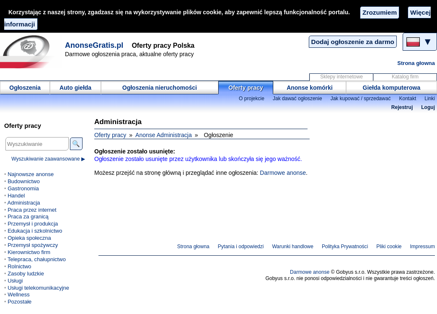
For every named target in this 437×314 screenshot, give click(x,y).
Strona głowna (416, 63)
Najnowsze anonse (31, 174)
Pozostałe (19, 301)
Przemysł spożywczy (33, 245)
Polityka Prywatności (345, 246)
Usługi (15, 281)
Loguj (428, 107)
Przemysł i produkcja (33, 224)
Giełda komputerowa (392, 87)
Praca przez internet (32, 210)
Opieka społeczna (29, 238)
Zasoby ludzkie (26, 273)
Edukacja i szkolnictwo (35, 231)
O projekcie (251, 98)
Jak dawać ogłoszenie (297, 98)
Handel (16, 195)
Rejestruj (402, 107)
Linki (429, 98)
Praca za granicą (28, 216)
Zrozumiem (379, 12)
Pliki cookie (388, 246)
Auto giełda (75, 87)
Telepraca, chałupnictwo (37, 259)
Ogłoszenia (25, 87)
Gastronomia (23, 188)
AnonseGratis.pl (94, 45)
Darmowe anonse (283, 172)
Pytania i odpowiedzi (241, 246)
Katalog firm (405, 77)
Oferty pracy (245, 87)
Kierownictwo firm (29, 252)
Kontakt (407, 98)
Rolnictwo (19, 266)
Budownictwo (24, 181)
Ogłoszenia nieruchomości (159, 87)
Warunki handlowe (292, 246)
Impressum (422, 246)
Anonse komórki (310, 87)
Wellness (19, 294)
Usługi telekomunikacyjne (38, 288)
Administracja (23, 203)
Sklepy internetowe (341, 77)
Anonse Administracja (163, 135)
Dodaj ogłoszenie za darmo (352, 41)
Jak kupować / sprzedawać (361, 98)
